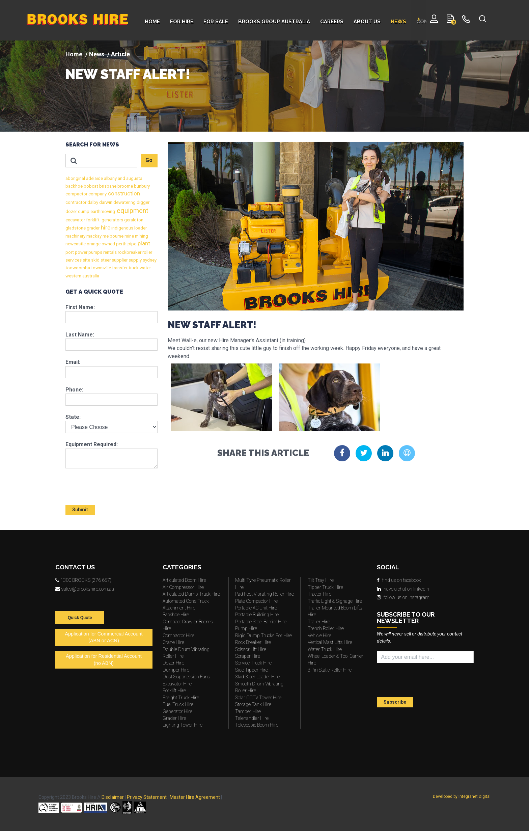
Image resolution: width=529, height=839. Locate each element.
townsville (100, 267)
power (80, 252)
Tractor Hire (319, 594)
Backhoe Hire (176, 614)
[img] (264, 86)
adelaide (94, 178)
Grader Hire (174, 718)
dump (83, 211)
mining (141, 236)
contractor (75, 202)
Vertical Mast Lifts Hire (330, 642)
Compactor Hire (178, 635)
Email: (72, 362)
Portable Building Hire (257, 614)
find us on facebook (399, 580)
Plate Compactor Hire (256, 601)
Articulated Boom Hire (184, 580)
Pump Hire (246, 628)
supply (135, 260)
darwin (105, 202)
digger (142, 202)
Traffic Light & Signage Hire (335, 601)
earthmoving (102, 211)
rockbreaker (129, 252)
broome (124, 186)
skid (95, 260)
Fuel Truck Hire (178, 704)
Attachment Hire (179, 608)
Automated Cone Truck (186, 601)
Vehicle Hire (319, 635)
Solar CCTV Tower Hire (258, 697)
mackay (93, 236)
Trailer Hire (319, 621)
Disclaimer (113, 797)
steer (105, 260)
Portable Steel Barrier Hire (260, 621)
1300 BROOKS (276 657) (83, 580)
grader (93, 228)
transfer (119, 267)
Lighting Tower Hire (182, 725)
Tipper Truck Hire (325, 587)
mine (128, 236)
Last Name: (79, 334)
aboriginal (75, 178)
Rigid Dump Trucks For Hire (263, 635)
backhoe (74, 186)
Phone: (74, 389)
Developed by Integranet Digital (462, 796)
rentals (109, 252)
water (145, 267)
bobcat (90, 186)
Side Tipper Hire (251, 670)
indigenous (121, 228)
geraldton (133, 219)
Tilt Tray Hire (321, 580)
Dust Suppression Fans (186, 676)
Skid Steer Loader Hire (257, 676)
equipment (131, 211)
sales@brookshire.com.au (84, 589)
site (86, 260)
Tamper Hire (248, 711)
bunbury (141, 186)
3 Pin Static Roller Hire (330, 670)
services (73, 260)
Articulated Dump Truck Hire (191, 594)
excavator (75, 219)
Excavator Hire (177, 683)
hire (105, 227)
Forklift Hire (174, 690)
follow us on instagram (403, 597)
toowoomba (77, 267)
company (97, 193)
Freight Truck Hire (181, 697)
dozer (71, 211)
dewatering (124, 202)
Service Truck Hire (253, 663)
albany (110, 178)
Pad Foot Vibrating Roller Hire (264, 594)
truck (133, 267)
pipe (131, 243)
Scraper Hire (247, 656)
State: (73, 417)
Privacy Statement (147, 797)
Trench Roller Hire (326, 628)
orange (93, 243)
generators (112, 219)
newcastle (75, 243)
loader (140, 228)
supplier (119, 260)
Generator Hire (177, 711)
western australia (82, 275)
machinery (75, 236)
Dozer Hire (173, 663)
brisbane (107, 186)
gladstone (75, 228)
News (96, 54)
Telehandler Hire (252, 718)
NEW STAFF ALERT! (127, 74)
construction (123, 193)
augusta (133, 178)
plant (143, 243)
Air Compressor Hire (183, 587)
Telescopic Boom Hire (256, 725)
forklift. (93, 219)
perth (121, 243)
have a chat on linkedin (403, 589)
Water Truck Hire (325, 649)
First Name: (80, 307)
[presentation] (104, 483)
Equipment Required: (91, 444)
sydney (149, 260)
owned (108, 243)
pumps (94, 252)
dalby (92, 202)
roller (146, 252)
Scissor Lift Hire (250, 649)
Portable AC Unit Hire (256, 608)
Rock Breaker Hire (253, 642)
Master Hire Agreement (195, 797)
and (121, 178)
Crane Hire (173, 642)
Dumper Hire (176, 670)
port (69, 252)
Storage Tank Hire (253, 704)
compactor (76, 193)
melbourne (112, 236)
